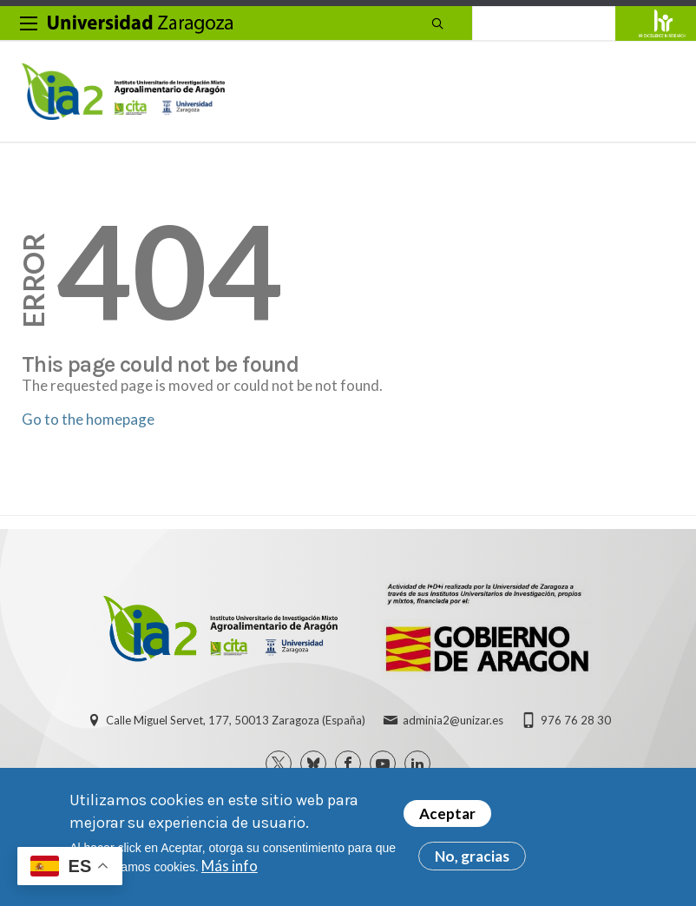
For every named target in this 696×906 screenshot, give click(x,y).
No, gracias (472, 858)
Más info (229, 867)
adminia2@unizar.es (453, 720)
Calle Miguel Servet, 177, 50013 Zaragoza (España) (235, 720)
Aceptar (447, 815)
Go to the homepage (88, 419)
